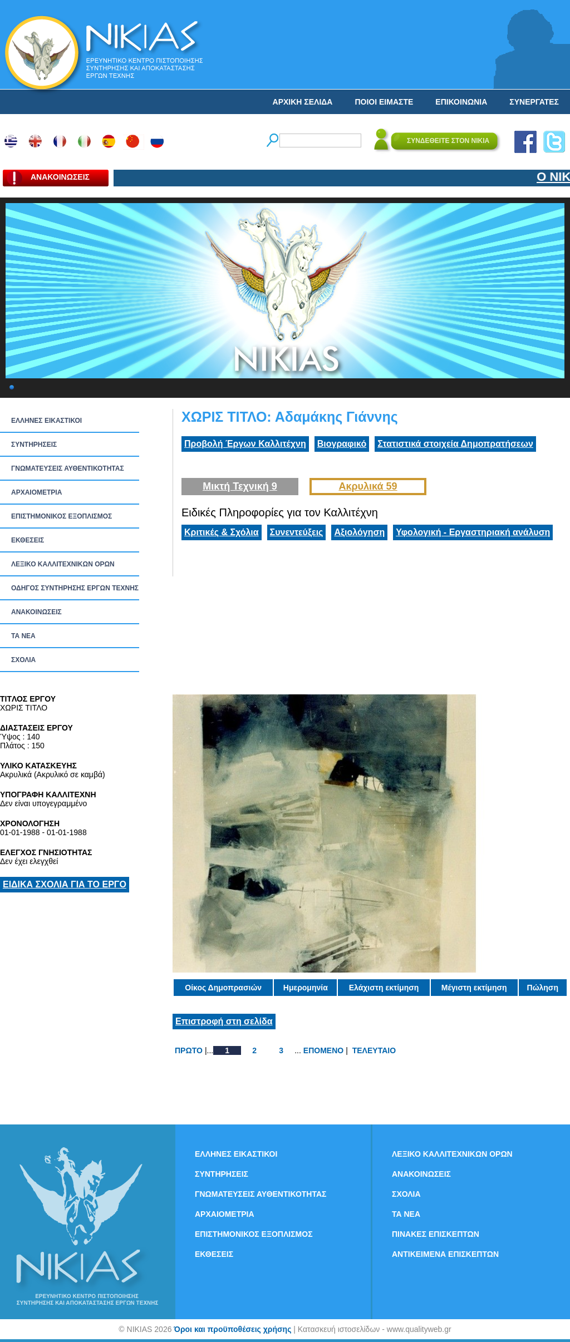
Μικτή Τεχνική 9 (240, 486)
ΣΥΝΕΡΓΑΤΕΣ (534, 101)
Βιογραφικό (341, 443)
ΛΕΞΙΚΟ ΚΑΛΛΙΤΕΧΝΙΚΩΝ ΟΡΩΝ (63, 564)
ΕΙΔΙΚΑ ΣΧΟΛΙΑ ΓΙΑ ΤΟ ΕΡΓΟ (64, 884)
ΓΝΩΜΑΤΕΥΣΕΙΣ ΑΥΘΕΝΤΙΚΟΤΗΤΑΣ (67, 468)
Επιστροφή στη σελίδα (224, 1021)
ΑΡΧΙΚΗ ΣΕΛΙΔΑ (303, 101)
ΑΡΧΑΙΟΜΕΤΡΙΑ (36, 492)
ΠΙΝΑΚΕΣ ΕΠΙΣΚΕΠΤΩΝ (435, 1234)
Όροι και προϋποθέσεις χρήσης (232, 1329)
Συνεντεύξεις (296, 532)
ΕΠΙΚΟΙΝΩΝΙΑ (461, 101)
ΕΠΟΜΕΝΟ (323, 1050)
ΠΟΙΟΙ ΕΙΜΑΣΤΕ (384, 101)
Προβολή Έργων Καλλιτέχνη (245, 443)
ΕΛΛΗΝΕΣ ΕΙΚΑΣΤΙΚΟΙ (46, 421)
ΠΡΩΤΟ (189, 1050)
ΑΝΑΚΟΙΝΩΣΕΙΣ (36, 612)
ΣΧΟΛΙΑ (23, 660)
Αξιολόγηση (359, 532)
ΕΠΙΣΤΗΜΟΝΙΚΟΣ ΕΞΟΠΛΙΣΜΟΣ (61, 516)
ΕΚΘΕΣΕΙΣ (27, 540)
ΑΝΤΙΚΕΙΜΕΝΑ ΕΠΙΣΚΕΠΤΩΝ (445, 1254)
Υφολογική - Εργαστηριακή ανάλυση (473, 532)
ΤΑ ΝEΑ (23, 636)
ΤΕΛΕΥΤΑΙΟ (374, 1050)
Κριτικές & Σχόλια (221, 532)
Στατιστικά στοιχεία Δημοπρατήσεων (455, 443)
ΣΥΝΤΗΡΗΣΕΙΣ (34, 444)
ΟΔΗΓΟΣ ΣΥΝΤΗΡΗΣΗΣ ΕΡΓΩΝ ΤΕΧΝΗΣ (75, 588)
